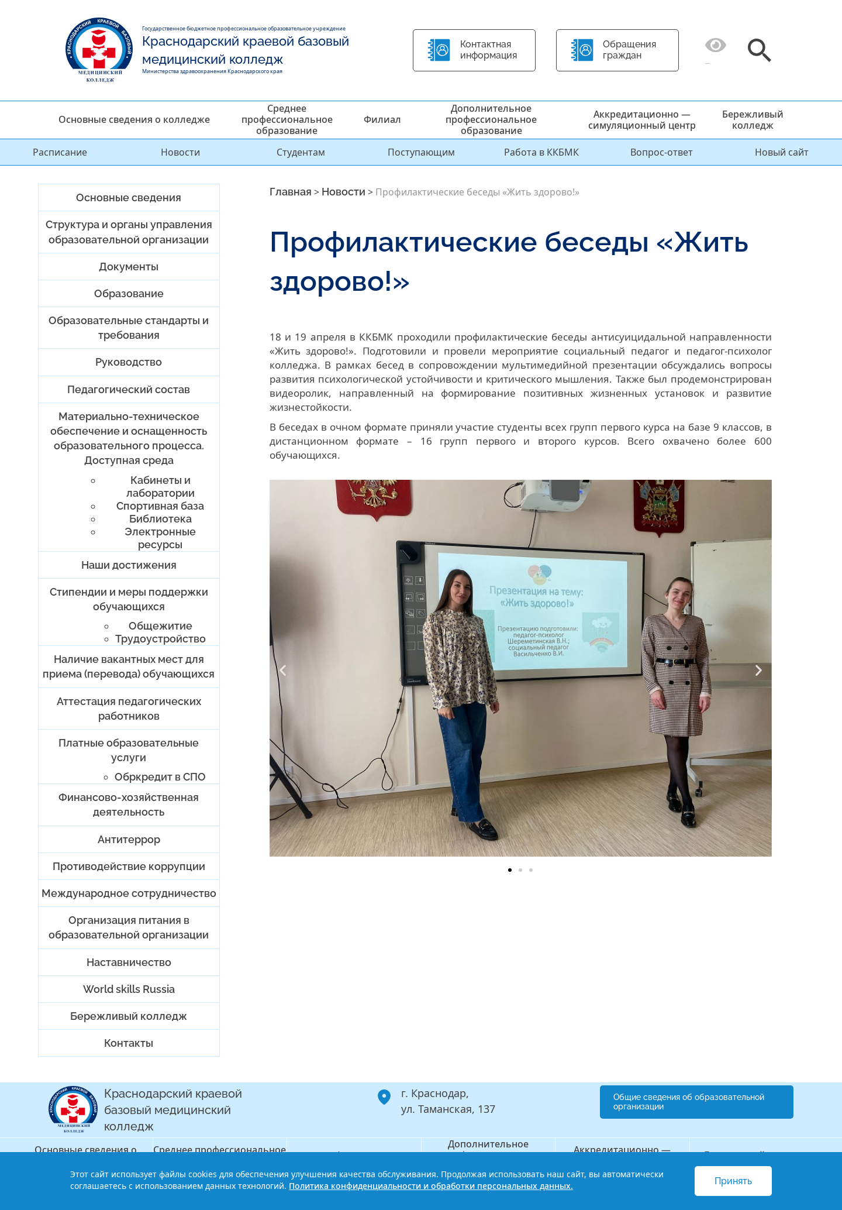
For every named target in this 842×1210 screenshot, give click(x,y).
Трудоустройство (160, 638)
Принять (733, 1181)
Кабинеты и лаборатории (160, 486)
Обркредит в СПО (160, 777)
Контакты (128, 1043)
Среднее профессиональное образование (287, 119)
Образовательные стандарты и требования (129, 327)
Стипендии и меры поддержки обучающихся (129, 599)
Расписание (60, 152)
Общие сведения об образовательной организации (688, 1102)
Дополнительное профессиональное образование (491, 119)
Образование (129, 293)
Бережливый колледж (753, 120)
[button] (282, 670)
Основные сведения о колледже (134, 119)
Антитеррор (129, 839)
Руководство (128, 362)
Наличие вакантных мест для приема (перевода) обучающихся (129, 666)
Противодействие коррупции (129, 866)
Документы (128, 266)
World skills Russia (129, 989)
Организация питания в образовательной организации (129, 927)
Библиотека (160, 519)
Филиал (382, 119)
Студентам (301, 152)
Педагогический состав (128, 389)
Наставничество (129, 962)
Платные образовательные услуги (128, 750)
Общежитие (160, 626)
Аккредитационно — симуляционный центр (642, 120)
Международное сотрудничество (129, 893)
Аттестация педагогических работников (129, 708)
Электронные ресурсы (160, 538)
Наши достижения (129, 565)
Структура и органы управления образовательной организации (129, 231)
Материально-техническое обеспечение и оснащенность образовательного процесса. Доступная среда (128, 438)
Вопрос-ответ (661, 152)
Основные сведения (128, 197)
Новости (180, 152)
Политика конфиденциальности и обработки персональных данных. (431, 1185)
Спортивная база (160, 506)
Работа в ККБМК (541, 152)
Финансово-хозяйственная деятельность (128, 804)
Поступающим (421, 152)
